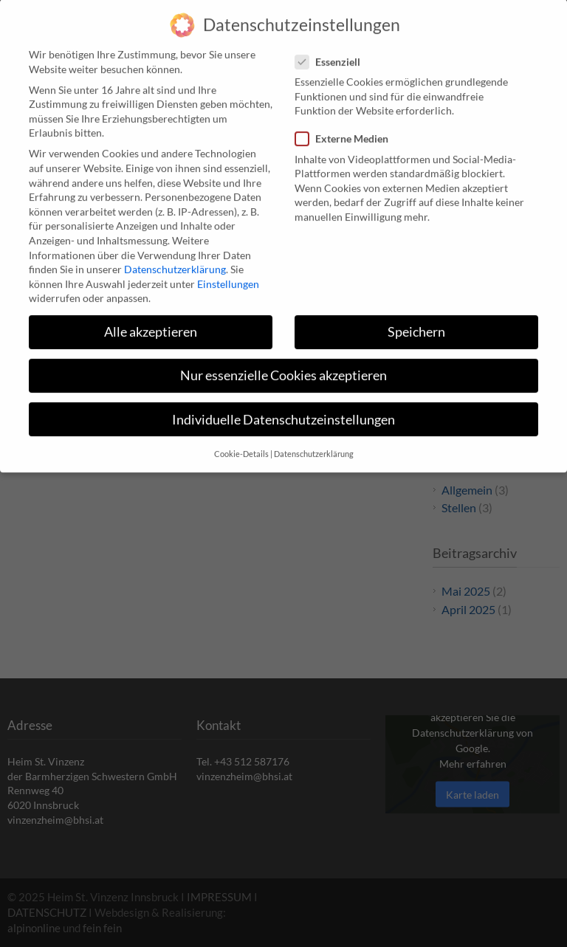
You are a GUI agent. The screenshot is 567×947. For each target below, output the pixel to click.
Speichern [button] (416, 321)
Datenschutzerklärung (175, 258)
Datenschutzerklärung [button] (314, 442)
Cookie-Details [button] (241, 442)
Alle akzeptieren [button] (150, 321)
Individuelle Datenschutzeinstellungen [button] (283, 408)
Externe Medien (348, 128)
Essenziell (334, 51)
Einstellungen (228, 272)
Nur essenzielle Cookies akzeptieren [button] (283, 365)
